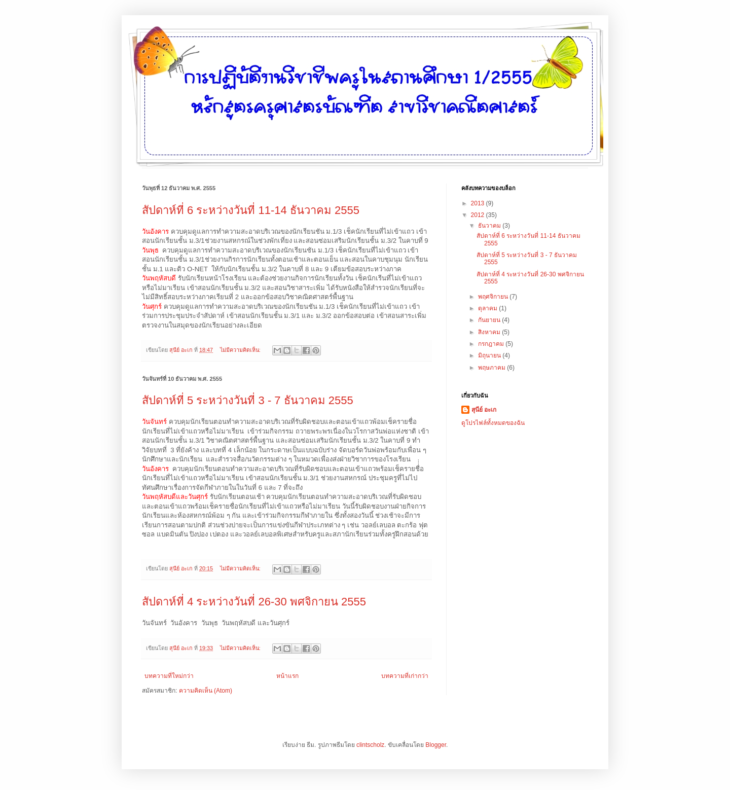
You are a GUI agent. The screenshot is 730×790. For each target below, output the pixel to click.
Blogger (435, 744)
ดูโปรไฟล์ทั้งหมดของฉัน (493, 422)
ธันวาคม (490, 225)
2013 (478, 203)
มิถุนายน (490, 355)
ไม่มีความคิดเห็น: (241, 350)
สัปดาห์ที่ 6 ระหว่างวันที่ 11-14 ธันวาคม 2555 (250, 210)
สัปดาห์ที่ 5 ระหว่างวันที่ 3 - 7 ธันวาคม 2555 (247, 400)
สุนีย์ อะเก (483, 409)
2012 (478, 215)
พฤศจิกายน (493, 296)
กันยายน (490, 320)
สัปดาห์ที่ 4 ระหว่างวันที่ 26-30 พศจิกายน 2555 (254, 601)
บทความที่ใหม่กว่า (169, 675)
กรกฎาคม (491, 343)
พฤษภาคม (492, 367)
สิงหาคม (490, 332)
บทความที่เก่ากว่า (404, 675)
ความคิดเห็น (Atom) (205, 690)
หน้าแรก (287, 675)
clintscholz (370, 744)
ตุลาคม (488, 308)
